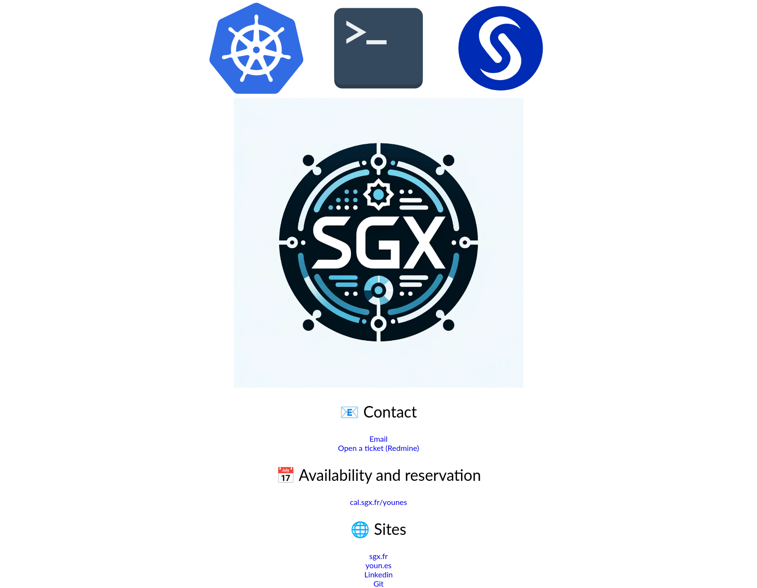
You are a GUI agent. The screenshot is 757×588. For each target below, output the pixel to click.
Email (378, 438)
